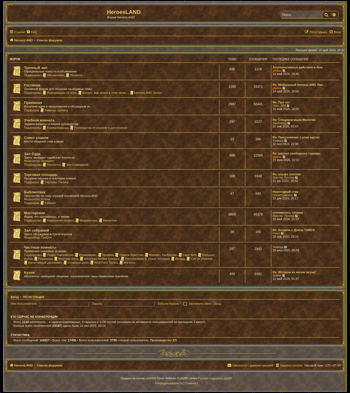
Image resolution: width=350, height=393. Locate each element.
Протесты (51, 164)
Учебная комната (39, 120)
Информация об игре (59, 92)
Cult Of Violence (199, 258)
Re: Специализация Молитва (294, 119)
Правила (74, 75)
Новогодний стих (285, 191)
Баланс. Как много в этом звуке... (103, 92)
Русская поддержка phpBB (215, 378)
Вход (15, 297)
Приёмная (33, 103)
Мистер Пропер (283, 177)
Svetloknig (280, 123)
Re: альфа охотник (287, 174)
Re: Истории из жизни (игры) (294, 272)
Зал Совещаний (75, 164)
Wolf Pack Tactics (104, 262)
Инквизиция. (85, 255)
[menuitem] (31, 32)
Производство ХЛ (163, 340)
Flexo (276, 233)
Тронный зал (35, 68)
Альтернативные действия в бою (298, 67)
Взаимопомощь (55, 127)
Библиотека (34, 192)
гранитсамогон (283, 195)
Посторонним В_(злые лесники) (145, 258)
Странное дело (76, 262)
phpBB (150, 378)
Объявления (53, 75)
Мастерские (34, 213)
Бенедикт (47, 160)
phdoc (277, 70)
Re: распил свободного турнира (296, 153)
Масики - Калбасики (161, 255)
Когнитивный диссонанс (43, 262)
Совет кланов (36, 138)
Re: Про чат (281, 102)
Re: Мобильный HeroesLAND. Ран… (299, 84)
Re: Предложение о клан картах (296, 137)
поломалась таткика (288, 212)
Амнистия (108, 220)
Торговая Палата (54, 182)
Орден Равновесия (58, 255)
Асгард (178, 258)
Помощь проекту (54, 110)
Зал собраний (36, 230)
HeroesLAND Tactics (146, 92)
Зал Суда (32, 154)
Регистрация (33, 297)
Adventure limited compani (99, 258)
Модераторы (86, 220)
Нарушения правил (58, 220)
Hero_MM (279, 105)
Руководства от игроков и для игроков (98, 127)
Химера (278, 140)
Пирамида (43, 258)
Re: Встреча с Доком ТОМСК (294, 230)
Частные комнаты (40, 247)
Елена (45, 199)
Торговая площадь (41, 175)
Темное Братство (129, 255)
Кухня (29, 272)
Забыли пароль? (169, 303)
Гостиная (32, 85)
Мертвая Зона (66, 258)
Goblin (277, 275)
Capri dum (188, 255)
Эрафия (105, 255)
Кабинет (48, 203)
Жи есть (127, 262)
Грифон (46, 237)
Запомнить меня (200, 303)
